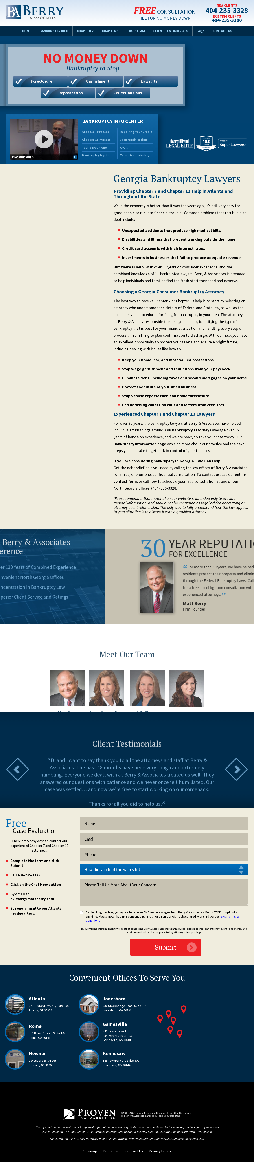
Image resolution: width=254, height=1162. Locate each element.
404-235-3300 (226, 20)
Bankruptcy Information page (140, 443)
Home (23, 30)
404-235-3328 (225, 11)
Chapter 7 (84, 30)
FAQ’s (124, 147)
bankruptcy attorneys (192, 430)
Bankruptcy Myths (95, 155)
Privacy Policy (160, 1150)
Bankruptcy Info (51, 30)
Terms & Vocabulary (134, 155)
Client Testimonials (172, 30)
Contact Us (226, 30)
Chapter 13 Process (96, 139)
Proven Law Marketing (169, 1116)
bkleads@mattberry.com (32, 899)
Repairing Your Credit (136, 131)
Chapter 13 (111, 30)
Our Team (137, 30)
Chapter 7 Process (95, 131)
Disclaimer (110, 1150)
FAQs (203, 30)
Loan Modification (133, 139)
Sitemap (89, 1150)
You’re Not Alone (94, 147)
